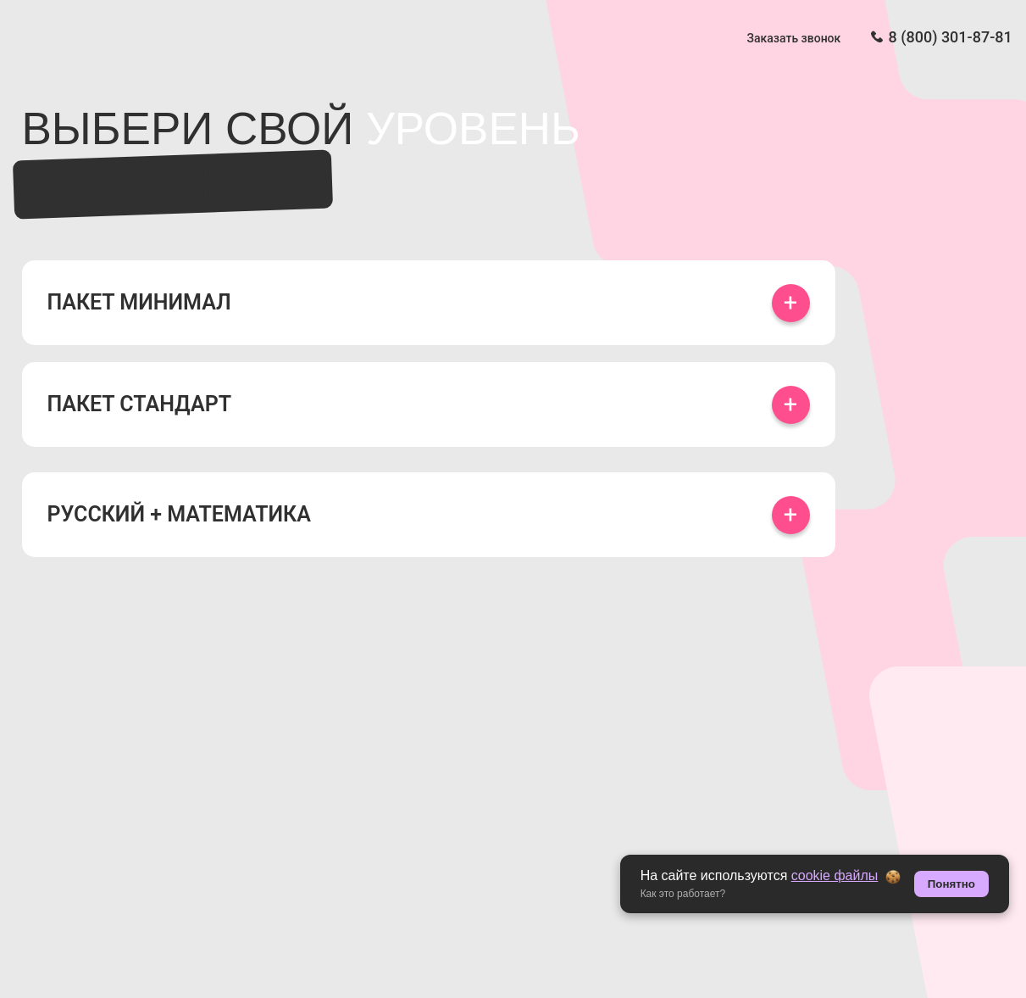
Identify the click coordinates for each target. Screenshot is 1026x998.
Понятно (951, 884)
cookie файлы (835, 875)
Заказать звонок (794, 38)
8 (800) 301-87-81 (950, 37)
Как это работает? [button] (683, 894)
